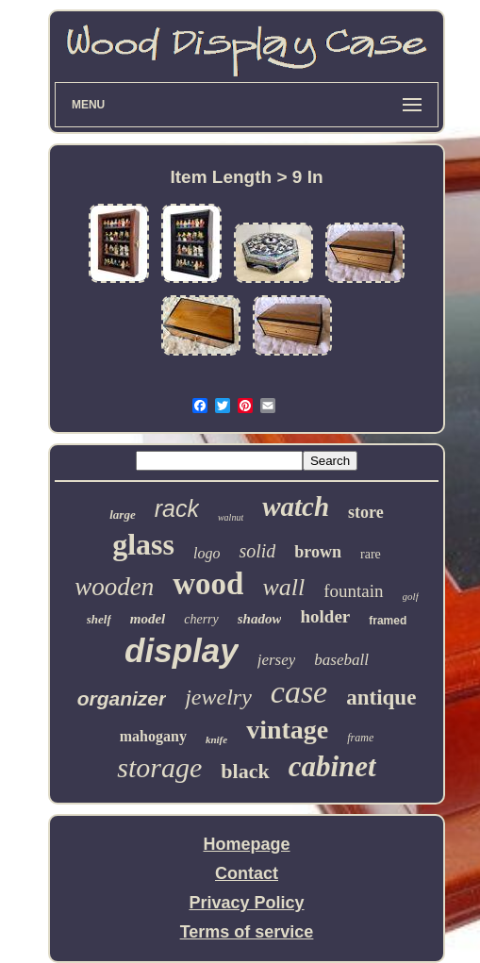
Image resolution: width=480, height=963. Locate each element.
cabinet (332, 766)
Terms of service (247, 931)
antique (381, 697)
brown (317, 551)
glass (143, 544)
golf (411, 596)
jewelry (218, 697)
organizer (122, 698)
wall (283, 587)
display (181, 650)
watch (295, 506)
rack (177, 508)
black (245, 771)
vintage (287, 729)
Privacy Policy (246, 902)
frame (360, 737)
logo (206, 553)
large (122, 514)
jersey (276, 660)
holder (325, 616)
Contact (246, 873)
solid (257, 550)
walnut (230, 517)
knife (216, 739)
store (366, 512)
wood (208, 584)
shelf (99, 619)
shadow (260, 618)
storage (159, 767)
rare (370, 554)
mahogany (153, 736)
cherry (201, 619)
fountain (353, 591)
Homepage (246, 844)
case (299, 691)
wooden (114, 587)
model (148, 618)
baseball (341, 660)
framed (387, 620)
